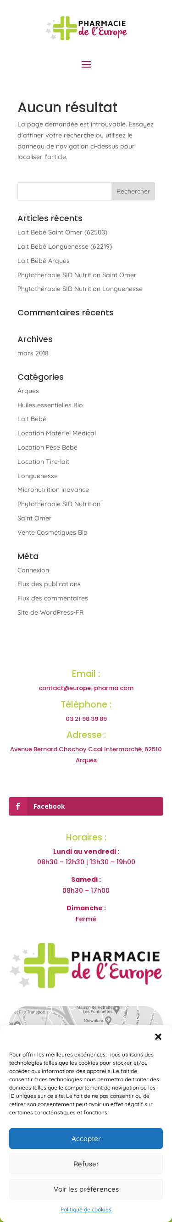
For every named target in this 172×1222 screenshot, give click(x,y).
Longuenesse (37, 476)
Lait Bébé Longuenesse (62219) (64, 246)
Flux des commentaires (52, 598)
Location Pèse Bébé (47, 447)
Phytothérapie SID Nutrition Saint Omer (77, 275)
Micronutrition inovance (53, 489)
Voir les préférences (86, 1189)
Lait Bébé (31, 419)
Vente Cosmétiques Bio (52, 532)
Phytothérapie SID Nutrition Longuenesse (80, 289)
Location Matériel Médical (56, 433)
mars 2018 (33, 353)
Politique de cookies (86, 1209)
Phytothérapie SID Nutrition (58, 504)
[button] (158, 1036)
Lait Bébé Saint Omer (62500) (62, 232)
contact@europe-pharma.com (86, 688)
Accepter (86, 1138)
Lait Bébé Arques (43, 261)
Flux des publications (49, 584)
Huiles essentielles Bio (50, 405)
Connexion (33, 570)
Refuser (86, 1163)
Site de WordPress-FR (50, 612)
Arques (28, 391)
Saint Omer (34, 518)
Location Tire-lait (43, 461)
